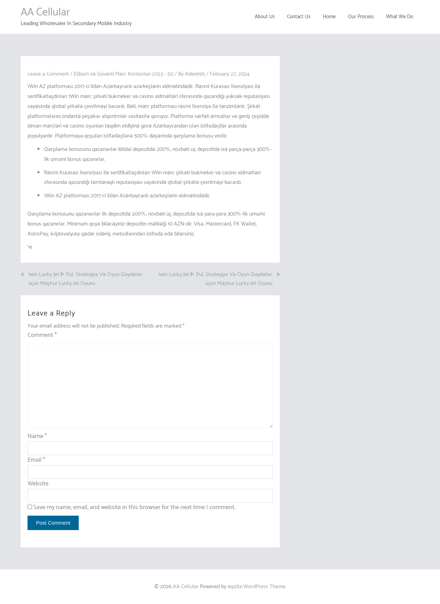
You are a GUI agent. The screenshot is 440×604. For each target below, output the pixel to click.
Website (38, 484)
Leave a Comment (48, 74)
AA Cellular (45, 12)
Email (36, 460)
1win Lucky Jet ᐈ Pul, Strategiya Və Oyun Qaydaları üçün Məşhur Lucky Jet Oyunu (85, 279)
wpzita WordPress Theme (257, 586)
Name (37, 436)
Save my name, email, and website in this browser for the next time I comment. (134, 507)
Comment (42, 335)
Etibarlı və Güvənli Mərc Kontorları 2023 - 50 (123, 74)
